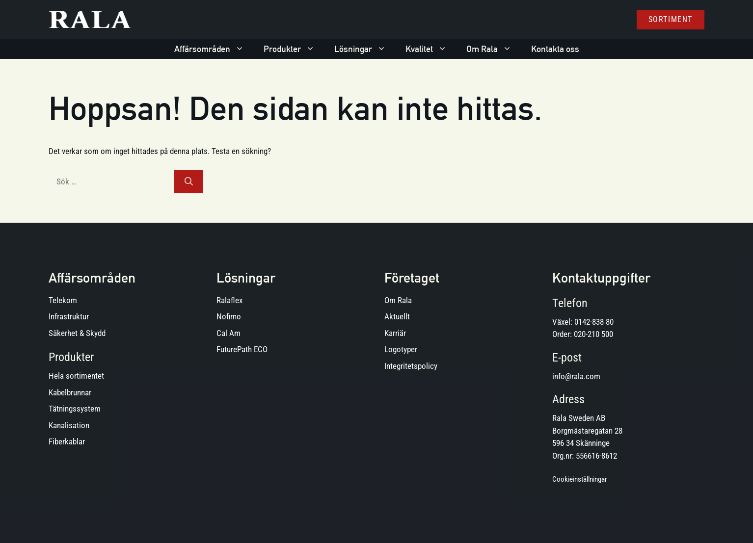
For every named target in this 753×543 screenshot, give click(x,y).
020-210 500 (593, 334)
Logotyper (400, 349)
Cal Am (228, 333)
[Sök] (188, 182)
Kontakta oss (555, 49)
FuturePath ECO (242, 349)
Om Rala (493, 49)
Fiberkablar (67, 441)
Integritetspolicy (410, 366)
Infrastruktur (69, 316)
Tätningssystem (75, 409)
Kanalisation (69, 425)
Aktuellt (397, 316)
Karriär (395, 333)
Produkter (294, 49)
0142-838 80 (594, 322)
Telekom (63, 300)
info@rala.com (576, 376)
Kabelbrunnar (70, 392)
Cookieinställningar (579, 479)
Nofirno (228, 316)
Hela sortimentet (76, 376)
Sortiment (670, 19)
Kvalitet (431, 49)
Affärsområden (214, 49)
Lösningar (365, 49)
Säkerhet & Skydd (77, 333)
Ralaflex (229, 300)
